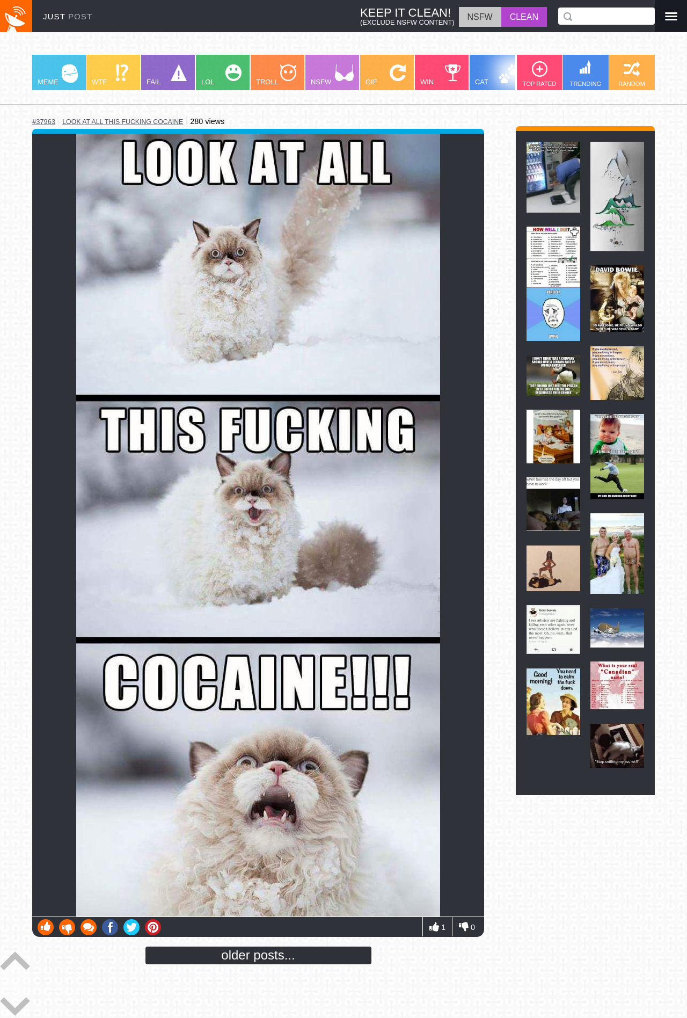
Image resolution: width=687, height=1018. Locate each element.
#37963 (43, 122)
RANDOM (631, 74)
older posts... (258, 955)
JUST (67, 16)
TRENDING (585, 73)
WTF (110, 75)
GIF (386, 75)
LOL (221, 75)
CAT (497, 75)
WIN (440, 75)
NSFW (332, 75)
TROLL (276, 75)
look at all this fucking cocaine (122, 122)
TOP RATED (540, 74)
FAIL (167, 75)
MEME (58, 75)
